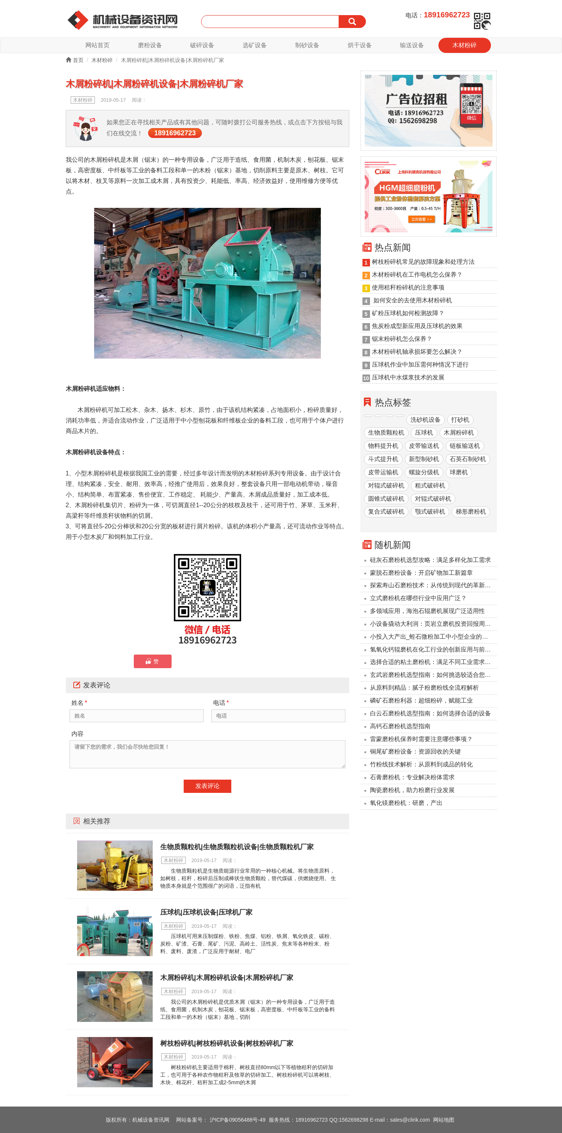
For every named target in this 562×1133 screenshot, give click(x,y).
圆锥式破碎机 (386, 498)
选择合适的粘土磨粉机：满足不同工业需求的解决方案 (433, 662)
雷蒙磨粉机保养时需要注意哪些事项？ (421, 739)
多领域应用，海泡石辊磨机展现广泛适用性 (427, 611)
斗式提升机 (383, 459)
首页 (75, 60)
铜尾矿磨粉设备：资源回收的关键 (415, 752)
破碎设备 (202, 45)
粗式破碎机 (430, 485)
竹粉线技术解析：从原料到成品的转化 (421, 765)
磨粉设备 (150, 45)
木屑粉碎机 (459, 433)
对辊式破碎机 (386, 485)
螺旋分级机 (424, 472)
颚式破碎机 (430, 512)
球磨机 (459, 472)
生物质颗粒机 (386, 433)
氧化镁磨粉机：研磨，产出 (406, 803)
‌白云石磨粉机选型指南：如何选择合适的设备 (430, 713)
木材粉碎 (464, 45)
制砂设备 (307, 45)
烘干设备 (360, 45)
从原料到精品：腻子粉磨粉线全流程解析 (424, 688)
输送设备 (412, 45)
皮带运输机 (383, 472)
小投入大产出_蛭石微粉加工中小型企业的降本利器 (433, 636)
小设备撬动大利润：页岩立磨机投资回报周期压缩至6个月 (433, 624)
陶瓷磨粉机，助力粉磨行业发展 (412, 790)
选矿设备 (255, 45)
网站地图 (443, 1120)
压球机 (424, 433)
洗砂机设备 (425, 419)
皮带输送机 (424, 446)
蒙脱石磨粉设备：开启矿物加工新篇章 (421, 573)
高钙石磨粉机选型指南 (400, 726)
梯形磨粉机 (471, 512)
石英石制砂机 (468, 459)
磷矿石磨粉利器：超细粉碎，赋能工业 (421, 700)
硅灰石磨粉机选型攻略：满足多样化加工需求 (430, 560)
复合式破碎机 (386, 512)
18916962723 (175, 133)
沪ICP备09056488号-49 (238, 1120)
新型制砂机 (424, 459)
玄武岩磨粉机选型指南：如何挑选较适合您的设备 (433, 675)
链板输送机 (465, 446)
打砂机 (460, 419)
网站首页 (97, 45)
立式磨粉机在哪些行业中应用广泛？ (418, 598)
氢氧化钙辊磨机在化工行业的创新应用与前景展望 (433, 649)
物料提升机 (383, 446)
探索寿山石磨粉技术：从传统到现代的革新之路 (433, 585)
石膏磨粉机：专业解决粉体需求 (412, 777)
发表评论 (207, 786)
